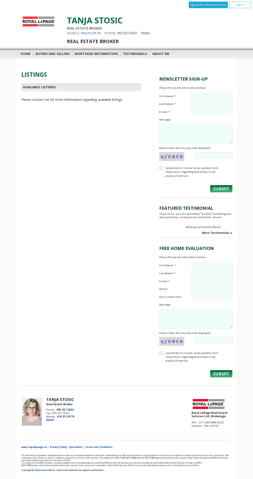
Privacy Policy (58, 447)
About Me (160, 54)
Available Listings (39, 87)
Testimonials (135, 54)
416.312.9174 (90, 33)
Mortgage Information (96, 54)
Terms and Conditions (99, 447)
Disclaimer (76, 447)
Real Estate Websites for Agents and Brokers (79, 470)
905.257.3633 (127, 33)
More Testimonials (215, 233)
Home (26, 54)
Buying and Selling (53, 54)
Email (145, 33)
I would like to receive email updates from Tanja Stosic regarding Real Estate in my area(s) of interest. (191, 172)
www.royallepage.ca (34, 447)
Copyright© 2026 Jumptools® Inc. (38, 470)
